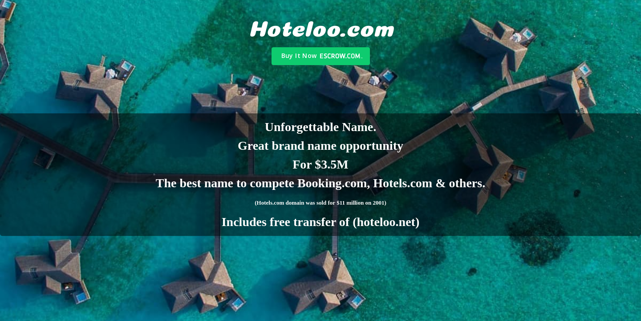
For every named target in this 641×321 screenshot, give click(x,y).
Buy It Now (299, 55)
